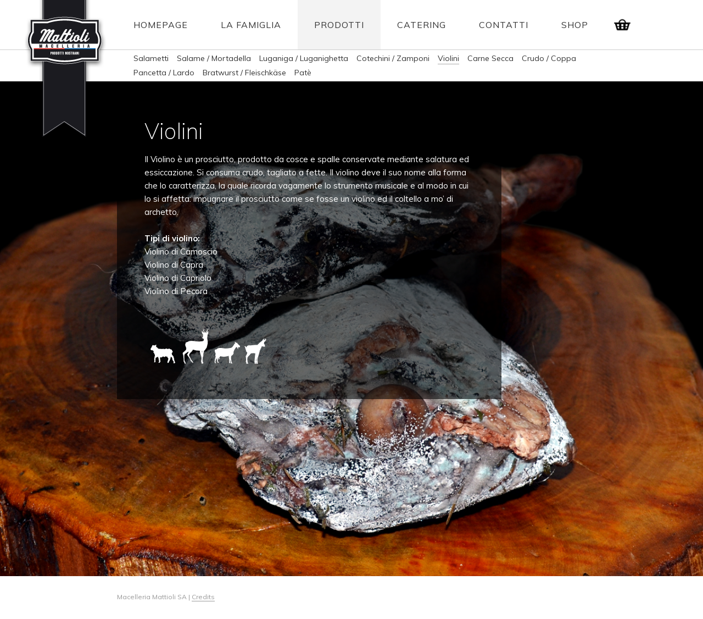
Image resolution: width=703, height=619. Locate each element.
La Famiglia (251, 24)
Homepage (160, 24)
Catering (421, 24)
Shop (574, 24)
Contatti (503, 24)
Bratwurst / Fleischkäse (244, 73)
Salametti (151, 58)
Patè (302, 73)
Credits (203, 597)
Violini (448, 58)
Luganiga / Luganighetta (303, 58)
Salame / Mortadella (214, 58)
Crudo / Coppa (549, 58)
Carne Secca (490, 58)
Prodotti (339, 24)
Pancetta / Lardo (163, 73)
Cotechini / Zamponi (392, 58)
